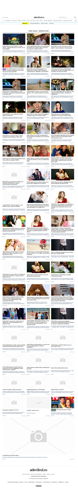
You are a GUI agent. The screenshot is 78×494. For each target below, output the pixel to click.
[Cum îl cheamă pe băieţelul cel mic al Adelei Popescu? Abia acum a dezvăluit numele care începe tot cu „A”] (62, 128)
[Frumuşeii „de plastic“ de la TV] (14, 402)
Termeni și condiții (26, 474)
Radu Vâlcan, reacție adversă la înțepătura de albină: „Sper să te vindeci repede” (38, 115)
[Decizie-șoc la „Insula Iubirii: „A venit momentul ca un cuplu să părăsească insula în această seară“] (14, 84)
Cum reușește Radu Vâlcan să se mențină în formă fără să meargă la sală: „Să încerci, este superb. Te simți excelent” (38, 48)
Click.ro (26, 482)
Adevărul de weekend (67, 20)
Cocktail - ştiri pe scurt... (31, 413)
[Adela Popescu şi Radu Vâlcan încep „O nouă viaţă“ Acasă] (62, 337)
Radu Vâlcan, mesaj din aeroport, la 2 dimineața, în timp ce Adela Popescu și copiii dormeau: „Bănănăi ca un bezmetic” (38, 70)
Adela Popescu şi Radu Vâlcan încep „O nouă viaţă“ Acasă (61, 345)
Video (41, 20)
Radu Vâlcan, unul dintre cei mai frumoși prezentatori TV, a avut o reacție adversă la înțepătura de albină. (38, 118)
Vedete (28, 53)
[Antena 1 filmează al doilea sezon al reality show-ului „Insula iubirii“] (62, 245)
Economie (24, 20)
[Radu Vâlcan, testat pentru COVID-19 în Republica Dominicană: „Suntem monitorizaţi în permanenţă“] (14, 175)
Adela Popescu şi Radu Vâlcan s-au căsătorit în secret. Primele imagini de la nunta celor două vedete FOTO (38, 299)
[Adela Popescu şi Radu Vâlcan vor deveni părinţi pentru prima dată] (38, 267)
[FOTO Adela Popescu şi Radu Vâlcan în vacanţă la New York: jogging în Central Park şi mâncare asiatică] (14, 360)
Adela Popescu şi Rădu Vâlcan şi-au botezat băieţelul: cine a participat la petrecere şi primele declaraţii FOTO (14, 230)
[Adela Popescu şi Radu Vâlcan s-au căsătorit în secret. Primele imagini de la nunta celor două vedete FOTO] (38, 290)
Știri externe (14, 20)
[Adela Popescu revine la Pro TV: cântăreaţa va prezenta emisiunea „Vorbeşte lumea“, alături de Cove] (14, 267)
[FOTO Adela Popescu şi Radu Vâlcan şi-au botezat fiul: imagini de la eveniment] (38, 175)
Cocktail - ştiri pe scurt (33, 410)
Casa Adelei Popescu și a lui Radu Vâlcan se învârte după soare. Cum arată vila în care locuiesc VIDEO (13, 70)
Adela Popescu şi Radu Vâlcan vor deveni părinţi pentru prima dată (37, 275)
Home (3, 20)
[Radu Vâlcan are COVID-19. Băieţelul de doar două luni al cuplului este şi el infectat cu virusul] (38, 128)
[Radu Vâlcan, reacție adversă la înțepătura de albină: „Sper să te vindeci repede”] (38, 107)
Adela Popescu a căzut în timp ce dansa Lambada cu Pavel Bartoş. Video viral (13, 136)
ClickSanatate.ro (39, 482)
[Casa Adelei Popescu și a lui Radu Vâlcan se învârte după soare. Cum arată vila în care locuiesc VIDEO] (14, 62)
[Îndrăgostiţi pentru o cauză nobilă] (38, 382)
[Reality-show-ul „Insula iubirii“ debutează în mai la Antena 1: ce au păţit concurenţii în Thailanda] (38, 245)
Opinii (38, 20)
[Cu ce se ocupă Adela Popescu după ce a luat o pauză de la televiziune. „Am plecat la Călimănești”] (62, 84)
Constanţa (5, 305)
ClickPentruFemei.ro (47, 482)
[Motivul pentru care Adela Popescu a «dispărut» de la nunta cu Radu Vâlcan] (62, 107)
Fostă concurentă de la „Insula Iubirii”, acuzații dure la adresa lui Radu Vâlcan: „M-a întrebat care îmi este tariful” (62, 70)
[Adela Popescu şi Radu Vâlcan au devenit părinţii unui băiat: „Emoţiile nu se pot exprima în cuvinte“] (14, 245)
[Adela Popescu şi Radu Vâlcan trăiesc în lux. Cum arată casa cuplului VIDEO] (14, 151)
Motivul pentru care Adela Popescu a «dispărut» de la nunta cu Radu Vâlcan (61, 115)
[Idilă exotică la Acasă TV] (62, 382)
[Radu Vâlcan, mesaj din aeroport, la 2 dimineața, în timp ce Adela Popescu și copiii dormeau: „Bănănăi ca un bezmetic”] (38, 62)
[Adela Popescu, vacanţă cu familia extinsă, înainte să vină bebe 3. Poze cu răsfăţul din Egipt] (38, 151)
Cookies (44, 474)
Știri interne (8, 20)
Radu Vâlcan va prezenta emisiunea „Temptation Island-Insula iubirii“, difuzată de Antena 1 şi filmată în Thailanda (62, 323)
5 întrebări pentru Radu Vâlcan (11, 455)
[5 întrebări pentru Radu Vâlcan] (38, 436)
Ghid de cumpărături (48, 20)
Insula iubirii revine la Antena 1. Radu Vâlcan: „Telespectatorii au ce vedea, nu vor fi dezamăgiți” (14, 48)
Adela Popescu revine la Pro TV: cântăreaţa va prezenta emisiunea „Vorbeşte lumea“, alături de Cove (14, 276)
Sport (28, 20)
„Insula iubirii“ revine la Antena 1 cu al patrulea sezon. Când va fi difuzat (13, 205)
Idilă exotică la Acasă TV (57, 389)
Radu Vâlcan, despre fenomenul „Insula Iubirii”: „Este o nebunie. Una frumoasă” (61, 47)
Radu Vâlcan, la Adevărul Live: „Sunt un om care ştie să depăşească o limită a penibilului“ (38, 346)
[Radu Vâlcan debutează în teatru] (62, 360)
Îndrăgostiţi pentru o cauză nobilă (36, 389)
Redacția (48, 474)
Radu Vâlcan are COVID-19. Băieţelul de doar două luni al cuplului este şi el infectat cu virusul (38, 137)
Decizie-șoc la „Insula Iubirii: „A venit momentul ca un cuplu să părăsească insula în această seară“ (14, 93)
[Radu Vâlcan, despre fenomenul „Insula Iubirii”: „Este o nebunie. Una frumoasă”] (62, 39)
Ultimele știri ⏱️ (25, 23)
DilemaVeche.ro (54, 482)
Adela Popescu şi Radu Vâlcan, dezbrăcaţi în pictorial (38, 368)
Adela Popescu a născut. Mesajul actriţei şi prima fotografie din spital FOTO (62, 183)
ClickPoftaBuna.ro (31, 482)
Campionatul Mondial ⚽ (34, 23)
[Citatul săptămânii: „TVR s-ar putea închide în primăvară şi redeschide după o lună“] (14, 337)
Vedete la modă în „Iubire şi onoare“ (12, 389)
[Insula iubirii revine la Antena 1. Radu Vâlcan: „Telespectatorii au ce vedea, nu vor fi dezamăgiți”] (14, 39)
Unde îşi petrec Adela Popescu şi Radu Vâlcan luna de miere (61, 275)
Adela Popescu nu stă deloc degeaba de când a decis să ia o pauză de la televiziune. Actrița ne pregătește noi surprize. (62, 97)
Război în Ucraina (44, 23)
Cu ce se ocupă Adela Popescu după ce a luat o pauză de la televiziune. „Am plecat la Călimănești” (62, 93)
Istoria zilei (51, 23)
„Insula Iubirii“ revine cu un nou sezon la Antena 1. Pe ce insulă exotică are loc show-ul (38, 93)
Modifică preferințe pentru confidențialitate (38, 476)
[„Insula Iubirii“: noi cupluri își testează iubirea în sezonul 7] (14, 107)
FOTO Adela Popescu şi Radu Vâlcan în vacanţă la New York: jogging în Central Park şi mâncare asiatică (13, 368)
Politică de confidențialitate (36, 474)
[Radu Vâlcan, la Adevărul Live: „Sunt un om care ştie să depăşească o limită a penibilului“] (38, 337)
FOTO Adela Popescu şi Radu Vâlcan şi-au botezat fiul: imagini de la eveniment (38, 183)
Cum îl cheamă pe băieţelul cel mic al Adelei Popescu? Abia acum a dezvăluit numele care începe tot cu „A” (62, 137)
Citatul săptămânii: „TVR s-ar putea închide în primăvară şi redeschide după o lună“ (14, 345)
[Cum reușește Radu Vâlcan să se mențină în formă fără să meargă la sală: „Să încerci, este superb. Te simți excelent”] (38, 39)
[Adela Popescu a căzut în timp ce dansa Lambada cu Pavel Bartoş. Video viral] (14, 128)
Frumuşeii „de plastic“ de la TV (11, 410)
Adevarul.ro (21, 482)
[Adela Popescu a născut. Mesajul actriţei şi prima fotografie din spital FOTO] (62, 175)
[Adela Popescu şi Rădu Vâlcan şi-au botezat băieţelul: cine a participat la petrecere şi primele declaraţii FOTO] (14, 221)
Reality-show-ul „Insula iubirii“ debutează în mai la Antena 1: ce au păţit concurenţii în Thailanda (38, 253)
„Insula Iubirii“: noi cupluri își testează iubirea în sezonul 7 (13, 115)
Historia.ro (67, 482)
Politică (19, 20)
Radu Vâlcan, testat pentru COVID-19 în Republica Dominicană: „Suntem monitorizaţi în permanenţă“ (13, 183)
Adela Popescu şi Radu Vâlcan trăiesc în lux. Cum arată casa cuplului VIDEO (14, 159)
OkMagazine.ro (61, 482)
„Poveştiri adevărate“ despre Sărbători (61, 410)
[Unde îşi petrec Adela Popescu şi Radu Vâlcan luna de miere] (62, 267)
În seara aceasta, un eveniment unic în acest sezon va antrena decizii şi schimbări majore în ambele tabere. (13, 97)
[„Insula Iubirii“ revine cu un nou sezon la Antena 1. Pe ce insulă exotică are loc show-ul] (38, 84)
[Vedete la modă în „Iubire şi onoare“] (14, 382)
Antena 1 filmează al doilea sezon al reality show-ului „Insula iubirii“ (62, 253)
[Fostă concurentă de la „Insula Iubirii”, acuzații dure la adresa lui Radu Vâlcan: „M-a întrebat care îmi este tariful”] (62, 62)
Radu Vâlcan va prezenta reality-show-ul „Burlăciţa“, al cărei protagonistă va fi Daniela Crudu (13, 323)
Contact (52, 474)
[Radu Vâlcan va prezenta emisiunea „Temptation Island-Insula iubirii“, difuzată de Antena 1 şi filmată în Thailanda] (62, 314)
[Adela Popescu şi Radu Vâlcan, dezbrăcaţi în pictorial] (38, 360)
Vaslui (53, 305)
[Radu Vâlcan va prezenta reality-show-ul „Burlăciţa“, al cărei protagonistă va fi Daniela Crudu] (14, 314)
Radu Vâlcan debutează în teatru (59, 368)
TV (3, 53)
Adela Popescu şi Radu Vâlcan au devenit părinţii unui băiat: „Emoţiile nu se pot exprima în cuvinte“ (13, 253)
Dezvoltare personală (57, 20)
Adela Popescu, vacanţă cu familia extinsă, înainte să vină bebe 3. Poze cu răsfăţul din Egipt (38, 160)
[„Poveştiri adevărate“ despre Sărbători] (62, 402)
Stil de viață (33, 20)
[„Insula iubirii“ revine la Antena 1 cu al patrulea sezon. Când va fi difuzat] (14, 197)
